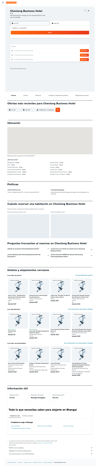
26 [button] (29, 55)
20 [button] (33, 51)
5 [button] (29, 43)
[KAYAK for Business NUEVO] (3, 30)
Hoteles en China (38, 462)
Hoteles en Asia (28, 462)
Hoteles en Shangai (69, 426)
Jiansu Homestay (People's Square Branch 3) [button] (61, 330)
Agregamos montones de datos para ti (51, 451)
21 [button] (37, 51)
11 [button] (25, 47)
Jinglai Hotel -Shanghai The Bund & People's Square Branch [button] (61, 296)
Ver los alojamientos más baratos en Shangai (81, 309)
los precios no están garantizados (45, 443)
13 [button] (33, 47)
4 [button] (25, 43)
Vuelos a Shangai (16, 426)
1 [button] (54, 39)
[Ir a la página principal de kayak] (11, 3)
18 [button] (25, 51)
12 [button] (29, 47)
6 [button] (33, 43)
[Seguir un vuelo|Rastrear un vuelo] (3, 23)
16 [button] (45, 47)
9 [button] (45, 43)
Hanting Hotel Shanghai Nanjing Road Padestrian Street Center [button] (81, 296)
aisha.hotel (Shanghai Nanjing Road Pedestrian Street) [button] (40, 331)
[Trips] (3, 34)
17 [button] (21, 51)
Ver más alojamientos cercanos (84, 275)
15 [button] (41, 47)
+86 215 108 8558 (17, 17)
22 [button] (41, 51)
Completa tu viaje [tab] (16, 416)
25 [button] (25, 55)
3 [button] (21, 43)
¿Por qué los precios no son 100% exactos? (51, 454)
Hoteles (21, 462)
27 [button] (33, 55)
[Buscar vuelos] (3, 7)
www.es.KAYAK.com (12, 462)
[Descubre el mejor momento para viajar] (3, 26)
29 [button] (41, 55)
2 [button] (45, 39)
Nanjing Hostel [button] (13, 331)
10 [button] (21, 47)
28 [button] (37, 55)
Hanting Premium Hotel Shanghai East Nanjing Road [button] (39, 296)
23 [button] (45, 51)
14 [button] (37, 47)
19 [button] (29, 51)
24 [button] (21, 55)
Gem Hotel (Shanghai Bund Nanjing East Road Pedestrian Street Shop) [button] (82, 330)
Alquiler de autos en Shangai (45, 426)
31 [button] (21, 59)
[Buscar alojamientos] (3, 11)
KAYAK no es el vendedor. (51, 448)
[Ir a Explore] (3, 19)
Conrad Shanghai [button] (56, 363)
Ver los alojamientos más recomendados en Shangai (79, 343)
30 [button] (45, 55)
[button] (3, 2)
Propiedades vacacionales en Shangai (21, 428)
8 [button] (41, 43)
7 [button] (37, 43)
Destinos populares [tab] (28, 416)
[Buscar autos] (3, 14)
